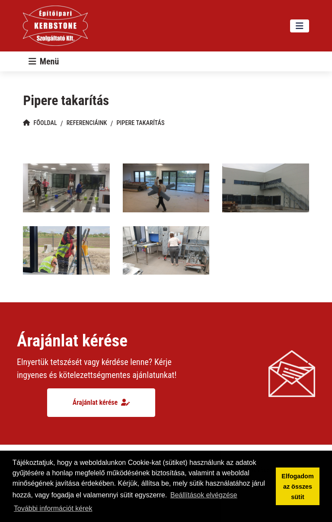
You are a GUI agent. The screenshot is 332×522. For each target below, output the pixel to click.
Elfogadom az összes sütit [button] (297, 486)
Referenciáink (87, 123)
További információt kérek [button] (53, 508)
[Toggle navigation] (299, 25)
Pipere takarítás (140, 123)
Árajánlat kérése (101, 402)
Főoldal (40, 123)
